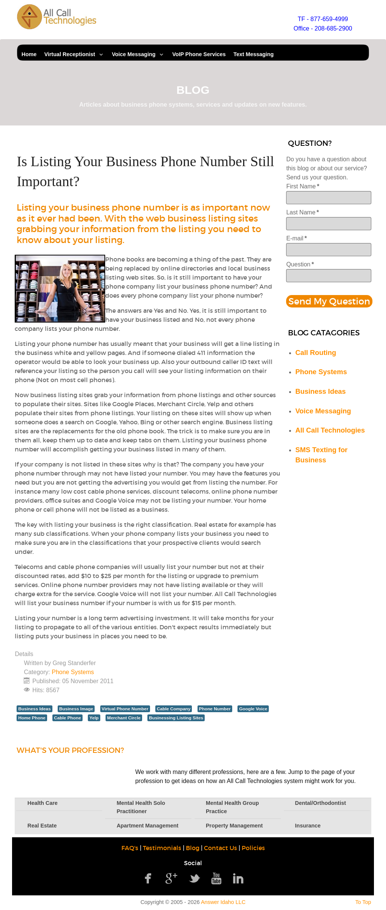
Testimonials (162, 848)
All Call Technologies (330, 430)
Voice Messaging (323, 411)
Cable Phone (67, 717)
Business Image (76, 708)
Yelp (93, 717)
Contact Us (220, 848)
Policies (253, 848)
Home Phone (31, 717)
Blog (192, 848)
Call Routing (315, 352)
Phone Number (215, 708)
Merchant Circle (124, 717)
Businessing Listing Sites (176, 717)
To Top (363, 902)
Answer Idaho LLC (223, 902)
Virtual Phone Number (125, 708)
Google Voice (253, 708)
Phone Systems (73, 672)
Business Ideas (34, 708)
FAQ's (129, 848)
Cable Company (173, 708)
